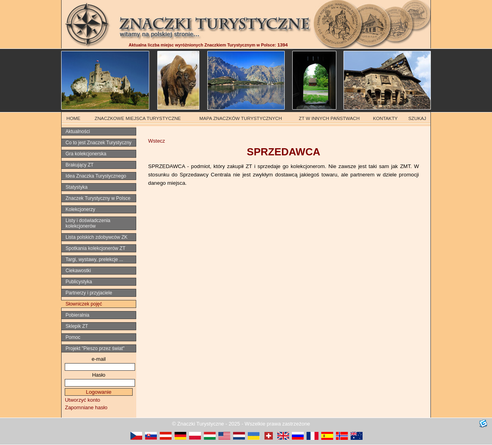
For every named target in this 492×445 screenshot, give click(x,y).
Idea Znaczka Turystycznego (96, 176)
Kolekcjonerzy (80, 209)
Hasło (98, 375)
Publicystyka (79, 281)
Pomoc (73, 337)
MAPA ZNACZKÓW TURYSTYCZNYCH (240, 118)
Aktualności (78, 131)
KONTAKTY (385, 118)
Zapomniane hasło (86, 407)
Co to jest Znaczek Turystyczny (98, 142)
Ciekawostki (78, 270)
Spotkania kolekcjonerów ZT (95, 248)
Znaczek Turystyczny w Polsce (98, 198)
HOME (73, 118)
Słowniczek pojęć (84, 304)
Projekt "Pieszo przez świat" (95, 348)
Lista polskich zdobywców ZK (96, 237)
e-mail (99, 359)
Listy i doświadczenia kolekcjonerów (88, 223)
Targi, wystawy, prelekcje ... (94, 259)
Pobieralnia (77, 315)
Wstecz (156, 141)
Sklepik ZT (77, 326)
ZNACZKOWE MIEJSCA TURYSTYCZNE (138, 118)
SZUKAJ (417, 118)
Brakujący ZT (80, 165)
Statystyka (76, 187)
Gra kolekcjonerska (86, 154)
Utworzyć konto (82, 400)
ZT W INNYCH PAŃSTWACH (329, 118)
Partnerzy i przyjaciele (89, 293)
